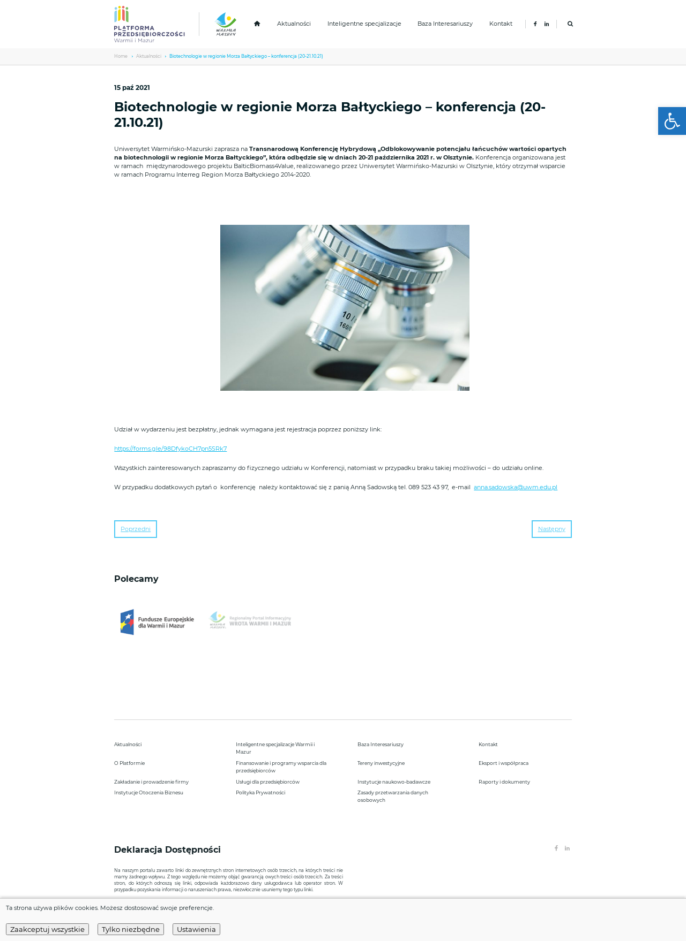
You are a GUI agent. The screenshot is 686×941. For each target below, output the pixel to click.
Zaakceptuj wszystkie (47, 929)
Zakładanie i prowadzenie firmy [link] (151, 782)
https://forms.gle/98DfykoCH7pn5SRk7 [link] (170, 448)
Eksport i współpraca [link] (503, 763)
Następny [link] (551, 529)
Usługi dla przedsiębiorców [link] (268, 782)
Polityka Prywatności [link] (260, 792)
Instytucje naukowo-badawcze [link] (393, 782)
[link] (672, 121)
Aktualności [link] (294, 23)
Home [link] (121, 56)
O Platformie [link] (129, 763)
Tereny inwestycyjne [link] (381, 763)
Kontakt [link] (500, 23)
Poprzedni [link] (136, 529)
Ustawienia (196, 929)
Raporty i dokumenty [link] (504, 782)
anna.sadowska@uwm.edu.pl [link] (515, 487)
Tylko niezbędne (131, 929)
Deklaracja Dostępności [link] (168, 850)
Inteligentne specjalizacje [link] (364, 23)
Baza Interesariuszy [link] (445, 23)
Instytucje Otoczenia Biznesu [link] (148, 792)
